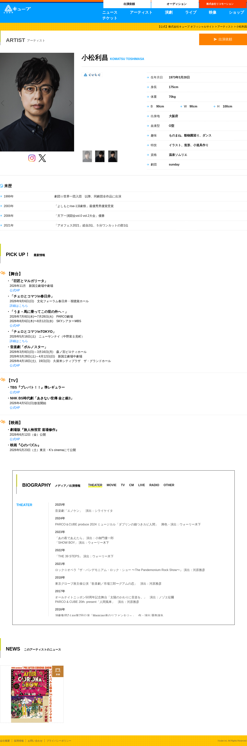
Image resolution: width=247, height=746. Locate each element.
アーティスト (141, 12)
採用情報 (19, 740)
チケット (109, 18)
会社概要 (5, 740)
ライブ (190, 12)
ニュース (109, 12)
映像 (212, 12)
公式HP (15, 290)
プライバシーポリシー (59, 740)
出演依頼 (129, 4)
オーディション (177, 4)
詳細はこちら (19, 305)
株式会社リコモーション (220, 3)
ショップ (236, 12)
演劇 (169, 12)
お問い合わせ (35, 740)
